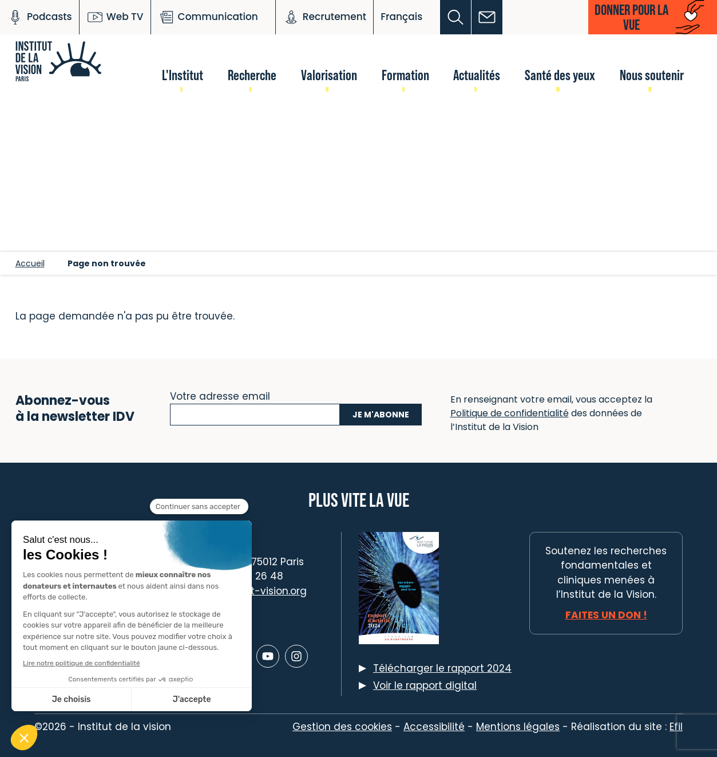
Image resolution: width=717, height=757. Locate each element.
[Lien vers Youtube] (267, 656)
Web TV (115, 17)
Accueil (30, 263)
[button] (456, 17)
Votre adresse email (220, 395)
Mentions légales (518, 727)
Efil (676, 727)
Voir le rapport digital (425, 685)
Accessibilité (434, 727)
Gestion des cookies (342, 727)
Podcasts (39, 17)
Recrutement (324, 17)
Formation (405, 74)
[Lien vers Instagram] (296, 656)
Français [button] (401, 16)
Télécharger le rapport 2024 (442, 668)
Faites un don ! (606, 615)
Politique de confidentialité (509, 413)
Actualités (476, 74)
